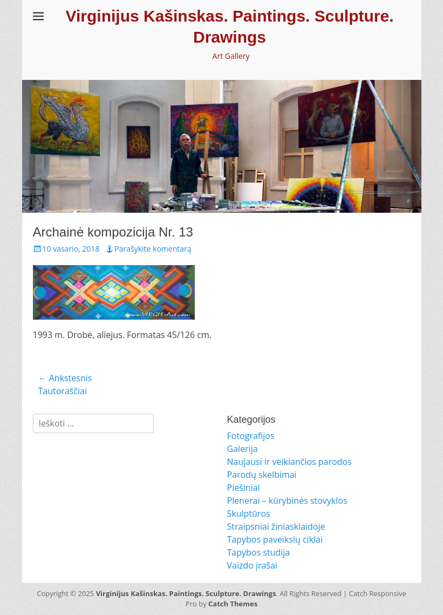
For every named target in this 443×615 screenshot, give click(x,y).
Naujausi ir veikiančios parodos (289, 462)
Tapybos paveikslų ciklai (275, 539)
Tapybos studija (258, 552)
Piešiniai (243, 488)
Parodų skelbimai (262, 475)
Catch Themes (232, 604)
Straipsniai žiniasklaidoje (276, 526)
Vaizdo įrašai (252, 565)
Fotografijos (251, 436)
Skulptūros (248, 513)
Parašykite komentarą (152, 249)
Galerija (242, 449)
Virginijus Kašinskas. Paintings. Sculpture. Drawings (186, 593)
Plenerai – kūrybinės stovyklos (287, 500)
